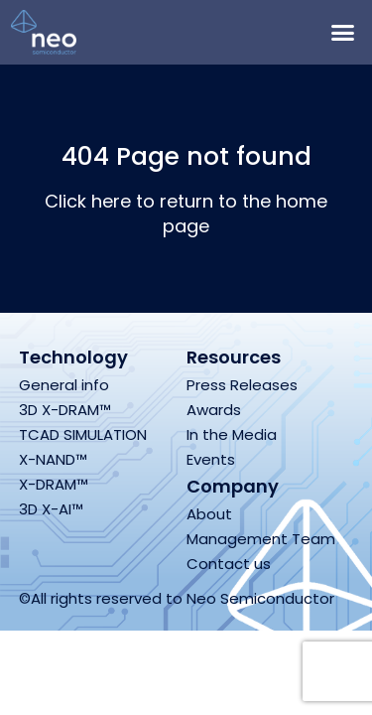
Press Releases (242, 384)
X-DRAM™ (53, 484)
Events (210, 459)
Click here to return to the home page (186, 213)
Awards (213, 409)
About (209, 513)
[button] (342, 33)
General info (64, 384)
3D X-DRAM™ (65, 409)
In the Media (231, 434)
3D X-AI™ (51, 509)
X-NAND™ (53, 459)
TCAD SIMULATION (83, 434)
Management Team (260, 538)
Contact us (228, 563)
